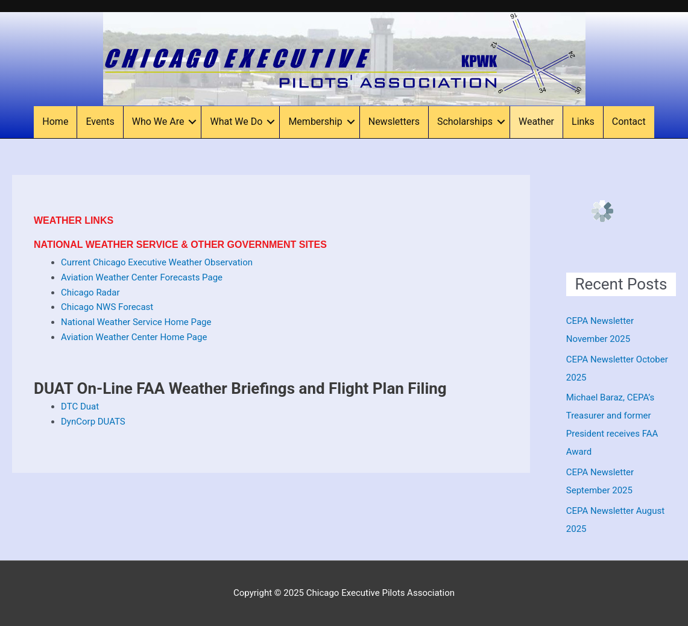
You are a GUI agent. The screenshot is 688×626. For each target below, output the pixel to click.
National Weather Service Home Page (136, 322)
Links (583, 121)
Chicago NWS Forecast (107, 307)
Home (55, 121)
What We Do (236, 121)
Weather (536, 121)
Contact (629, 121)
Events (100, 121)
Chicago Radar (90, 292)
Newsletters (394, 121)
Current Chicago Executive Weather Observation (157, 262)
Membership (315, 121)
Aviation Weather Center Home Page (134, 337)
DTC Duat (80, 406)
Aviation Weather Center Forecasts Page (141, 277)
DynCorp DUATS (93, 421)
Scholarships (465, 121)
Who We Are (158, 121)
